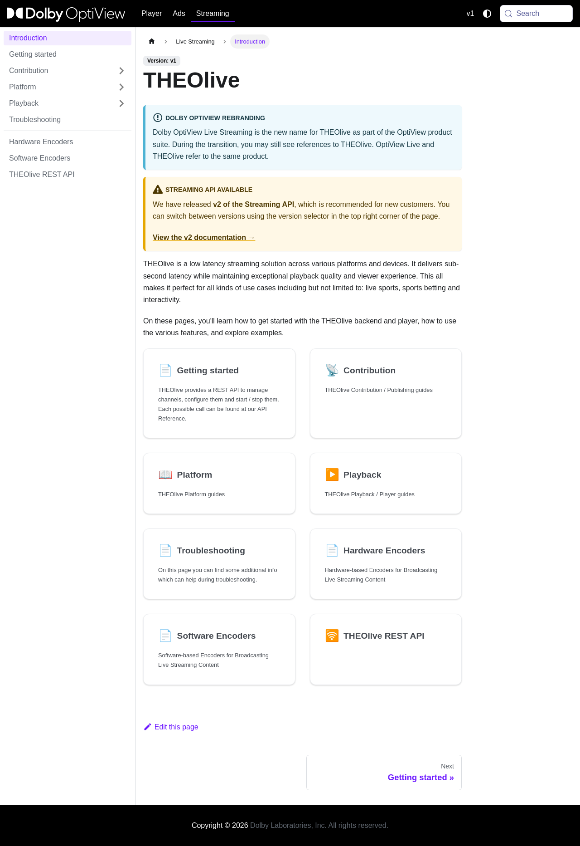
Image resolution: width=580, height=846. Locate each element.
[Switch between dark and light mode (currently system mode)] (487, 13)
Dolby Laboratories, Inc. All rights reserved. (319, 825)
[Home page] (151, 41)
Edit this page (170, 727)
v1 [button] (470, 13)
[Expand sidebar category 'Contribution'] (121, 71)
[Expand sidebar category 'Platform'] (121, 87)
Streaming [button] (212, 13)
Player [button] (151, 13)
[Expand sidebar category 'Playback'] (121, 103)
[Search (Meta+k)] (536, 13)
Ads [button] (179, 13)
